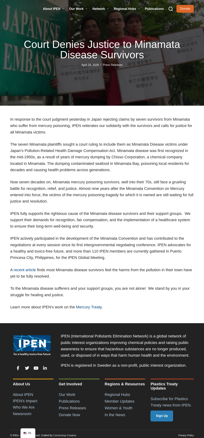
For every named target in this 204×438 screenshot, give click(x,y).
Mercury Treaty (89, 307)
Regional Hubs (127, 9)
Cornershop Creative (64, 435)
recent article (25, 270)
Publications (154, 9)
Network (100, 9)
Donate (185, 8)
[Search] (170, 9)
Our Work (78, 9)
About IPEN (54, 9)
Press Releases (113, 64)
